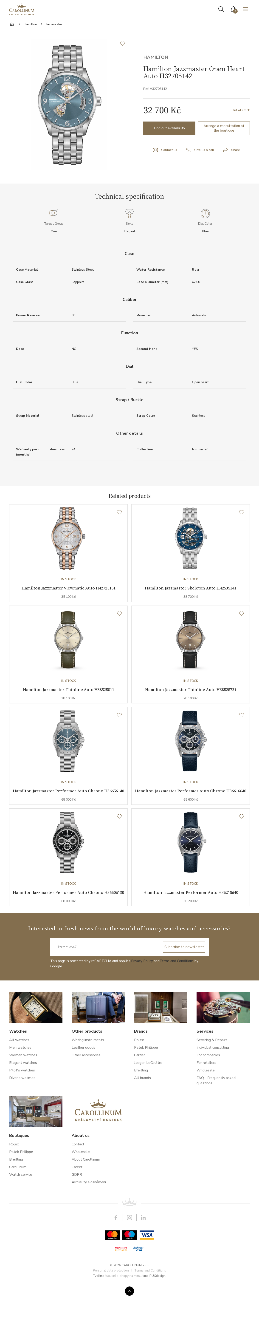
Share (235, 150)
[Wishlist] (119, 512)
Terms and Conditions (177, 995)
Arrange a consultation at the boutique (223, 128)
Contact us (169, 150)
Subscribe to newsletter (184, 981)
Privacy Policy (142, 995)
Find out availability (169, 128)
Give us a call (204, 150)
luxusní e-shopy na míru (122, 1310)
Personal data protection (111, 1305)
